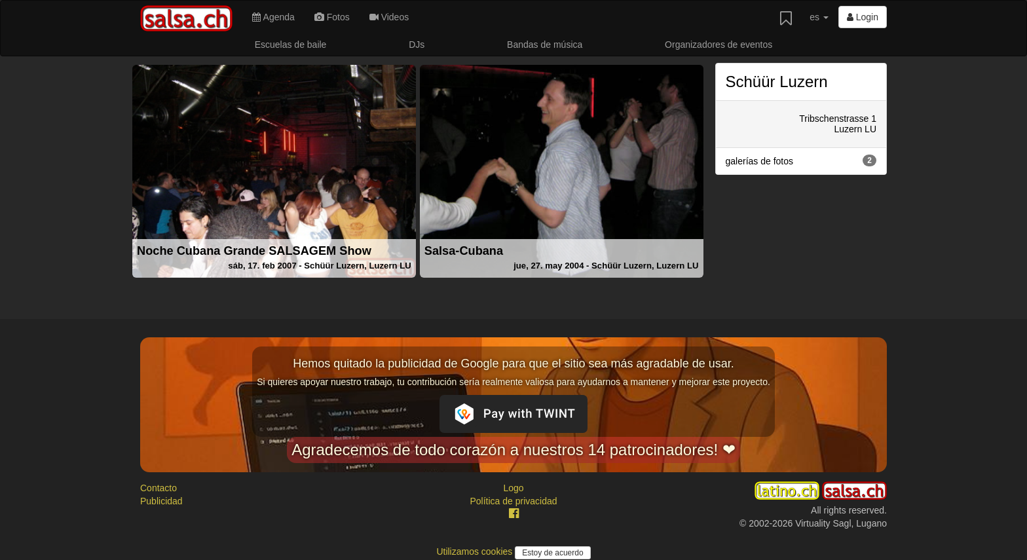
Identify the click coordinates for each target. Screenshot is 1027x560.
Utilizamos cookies (475, 551)
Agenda (273, 17)
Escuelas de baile (291, 44)
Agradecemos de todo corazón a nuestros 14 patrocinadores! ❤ (513, 449)
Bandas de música (544, 44)
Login (862, 17)
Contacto (158, 488)
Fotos (332, 17)
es (819, 17)
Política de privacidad (513, 501)
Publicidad (161, 501)
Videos (389, 17)
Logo (513, 488)
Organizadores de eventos (718, 44)
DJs (416, 44)
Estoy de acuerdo (552, 552)
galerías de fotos (801, 160)
